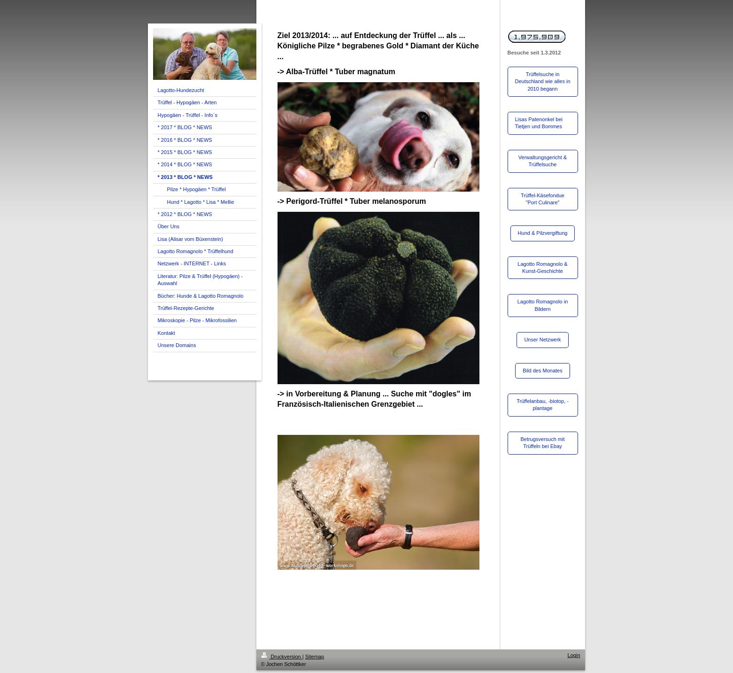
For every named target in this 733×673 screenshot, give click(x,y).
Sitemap (314, 656)
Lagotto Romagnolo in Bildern (542, 305)
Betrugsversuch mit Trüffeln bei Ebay (542, 442)
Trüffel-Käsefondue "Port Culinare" (542, 199)
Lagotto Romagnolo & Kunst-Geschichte (542, 267)
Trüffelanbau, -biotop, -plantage (543, 404)
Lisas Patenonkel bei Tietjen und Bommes (539, 122)
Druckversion (281, 656)
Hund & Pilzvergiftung (543, 233)
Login (574, 655)
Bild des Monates (542, 370)
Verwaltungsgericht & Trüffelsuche (542, 161)
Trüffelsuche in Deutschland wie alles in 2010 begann (543, 81)
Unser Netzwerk (542, 339)
